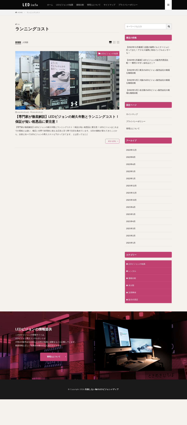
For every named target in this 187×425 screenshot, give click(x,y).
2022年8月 (131, 157)
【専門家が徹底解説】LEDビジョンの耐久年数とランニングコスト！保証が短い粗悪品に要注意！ (67, 119)
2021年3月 (131, 228)
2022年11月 (131, 150)
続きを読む (112, 141)
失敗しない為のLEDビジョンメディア (102, 389)
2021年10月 (131, 200)
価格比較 (80, 5)
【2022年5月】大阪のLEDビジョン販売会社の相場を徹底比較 (148, 81)
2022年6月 (131, 164)
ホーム (50, 5)
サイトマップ (109, 5)
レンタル (132, 271)
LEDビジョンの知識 (64, 5)
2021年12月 (131, 185)
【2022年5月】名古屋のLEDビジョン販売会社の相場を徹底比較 (148, 91)
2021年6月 (131, 207)
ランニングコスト (33, 12)
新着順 (18, 42)
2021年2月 (131, 235)
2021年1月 (131, 242)
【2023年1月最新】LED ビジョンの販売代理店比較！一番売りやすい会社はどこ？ (147, 61)
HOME (20, 12)
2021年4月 (131, 221)
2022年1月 (131, 178)
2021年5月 (131, 214)
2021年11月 (131, 192)
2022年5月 (131, 171)
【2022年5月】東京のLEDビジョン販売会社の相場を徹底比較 (148, 71)
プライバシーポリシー (128, 5)
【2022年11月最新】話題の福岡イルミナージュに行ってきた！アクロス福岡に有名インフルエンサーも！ (148, 50)
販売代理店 (133, 299)
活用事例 (132, 292)
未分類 (131, 285)
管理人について (94, 5)
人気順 (25, 42)
